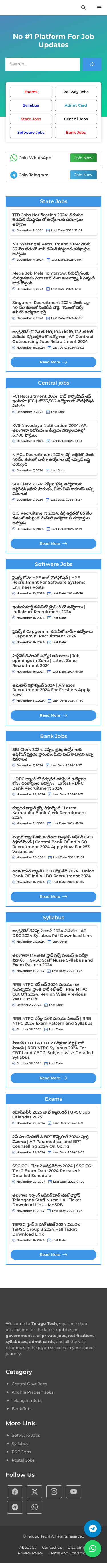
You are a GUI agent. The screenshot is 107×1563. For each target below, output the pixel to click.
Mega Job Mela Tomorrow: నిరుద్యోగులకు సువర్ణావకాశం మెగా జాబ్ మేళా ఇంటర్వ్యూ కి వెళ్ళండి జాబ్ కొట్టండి (53, 278)
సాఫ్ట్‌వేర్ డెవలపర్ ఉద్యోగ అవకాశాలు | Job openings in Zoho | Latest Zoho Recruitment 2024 (46, 660)
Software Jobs (26, 1435)
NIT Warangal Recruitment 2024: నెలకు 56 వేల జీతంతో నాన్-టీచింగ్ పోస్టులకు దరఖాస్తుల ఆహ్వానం (51, 249)
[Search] (92, 64)
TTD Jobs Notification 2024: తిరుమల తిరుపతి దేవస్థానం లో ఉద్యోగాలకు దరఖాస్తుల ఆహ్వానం (47, 220)
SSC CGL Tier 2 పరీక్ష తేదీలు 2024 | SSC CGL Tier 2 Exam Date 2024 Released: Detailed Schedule (53, 1171)
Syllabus (20, 1443)
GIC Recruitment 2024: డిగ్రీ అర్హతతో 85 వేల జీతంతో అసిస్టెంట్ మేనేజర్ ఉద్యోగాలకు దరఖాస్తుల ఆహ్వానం (52, 518)
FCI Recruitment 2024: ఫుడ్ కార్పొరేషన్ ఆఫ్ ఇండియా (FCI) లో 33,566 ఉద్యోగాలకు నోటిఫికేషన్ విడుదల (53, 401)
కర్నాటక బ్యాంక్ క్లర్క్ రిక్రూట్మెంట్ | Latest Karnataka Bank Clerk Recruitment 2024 (49, 813)
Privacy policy (30, 1553)
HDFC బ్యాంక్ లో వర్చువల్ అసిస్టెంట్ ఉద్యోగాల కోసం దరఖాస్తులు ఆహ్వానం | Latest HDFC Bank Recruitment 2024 (49, 784)
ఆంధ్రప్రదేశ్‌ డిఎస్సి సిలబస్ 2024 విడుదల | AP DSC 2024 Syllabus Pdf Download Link (52, 933)
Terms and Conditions (69, 1553)
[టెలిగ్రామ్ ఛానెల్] (92, 1528)
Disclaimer (78, 1547)
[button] (83, 7)
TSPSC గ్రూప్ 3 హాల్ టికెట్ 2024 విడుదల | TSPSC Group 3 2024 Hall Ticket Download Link (47, 1229)
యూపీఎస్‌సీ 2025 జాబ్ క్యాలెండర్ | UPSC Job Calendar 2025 (51, 1115)
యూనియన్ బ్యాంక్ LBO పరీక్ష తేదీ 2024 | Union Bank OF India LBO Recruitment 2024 (53, 873)
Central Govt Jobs (29, 1383)
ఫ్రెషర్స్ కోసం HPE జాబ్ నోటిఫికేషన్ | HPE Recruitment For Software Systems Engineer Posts (48, 582)
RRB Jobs (21, 1451)
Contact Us (52, 1547)
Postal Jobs (23, 1460)
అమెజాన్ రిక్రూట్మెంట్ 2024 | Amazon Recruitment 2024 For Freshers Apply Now (51, 690)
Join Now (83, 157)
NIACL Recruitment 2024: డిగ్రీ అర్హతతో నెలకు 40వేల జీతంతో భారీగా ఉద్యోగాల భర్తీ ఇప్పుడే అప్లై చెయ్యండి (53, 459)
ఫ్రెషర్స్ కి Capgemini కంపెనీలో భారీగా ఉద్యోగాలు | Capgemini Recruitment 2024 (52, 634)
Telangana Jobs (27, 1400)
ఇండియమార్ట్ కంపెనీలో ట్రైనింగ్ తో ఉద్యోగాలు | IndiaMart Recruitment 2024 (48, 609)
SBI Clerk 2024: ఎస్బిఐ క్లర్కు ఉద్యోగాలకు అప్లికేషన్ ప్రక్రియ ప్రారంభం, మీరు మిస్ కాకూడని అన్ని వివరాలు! (52, 489)
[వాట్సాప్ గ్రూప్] (92, 1548)
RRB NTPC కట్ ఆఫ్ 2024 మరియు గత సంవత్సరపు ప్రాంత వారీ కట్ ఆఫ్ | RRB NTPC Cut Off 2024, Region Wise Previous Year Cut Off (49, 991)
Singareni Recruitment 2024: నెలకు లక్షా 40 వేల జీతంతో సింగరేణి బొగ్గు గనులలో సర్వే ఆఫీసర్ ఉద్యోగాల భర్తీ (51, 307)
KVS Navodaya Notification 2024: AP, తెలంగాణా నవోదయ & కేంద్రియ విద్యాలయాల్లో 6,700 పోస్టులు (49, 430)
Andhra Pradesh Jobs (32, 1392)
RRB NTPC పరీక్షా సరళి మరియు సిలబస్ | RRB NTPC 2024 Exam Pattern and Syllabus (52, 1021)
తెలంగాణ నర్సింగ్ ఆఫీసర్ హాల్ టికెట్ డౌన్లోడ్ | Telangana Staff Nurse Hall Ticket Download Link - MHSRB (47, 1200)
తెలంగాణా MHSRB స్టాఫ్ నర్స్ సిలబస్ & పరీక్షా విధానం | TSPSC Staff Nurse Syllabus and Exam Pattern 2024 (52, 960)
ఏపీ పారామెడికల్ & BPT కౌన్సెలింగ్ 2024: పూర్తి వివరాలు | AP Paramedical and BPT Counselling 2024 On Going (50, 1141)
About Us (27, 1547)
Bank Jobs (22, 1408)
